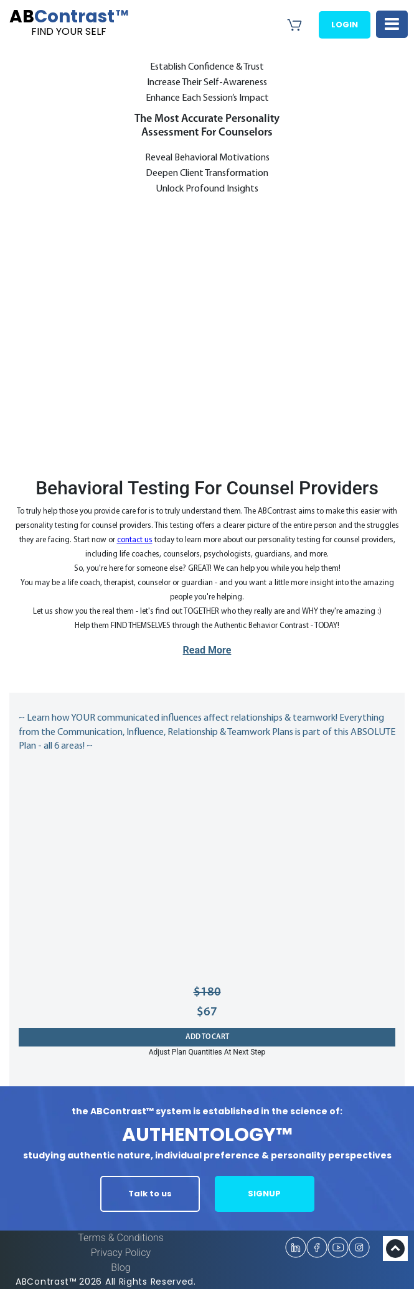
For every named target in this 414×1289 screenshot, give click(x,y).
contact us (135, 540)
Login (344, 24)
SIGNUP (264, 1193)
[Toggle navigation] (392, 24)
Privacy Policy (121, 1253)
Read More (207, 650)
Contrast (68, 22)
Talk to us (150, 1193)
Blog (120, 1267)
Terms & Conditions (121, 1238)
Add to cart (207, 1037)
